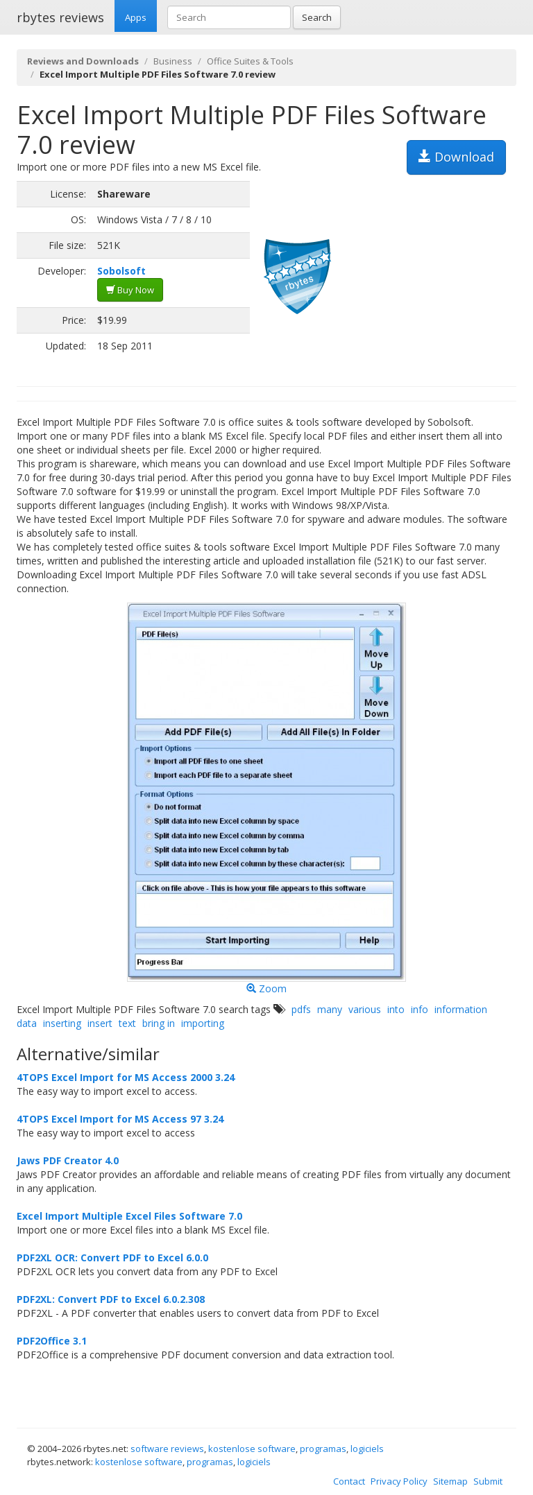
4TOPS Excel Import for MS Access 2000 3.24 (126, 1077)
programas (323, 1448)
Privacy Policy (399, 1481)
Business (172, 61)
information (460, 1009)
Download (456, 156)
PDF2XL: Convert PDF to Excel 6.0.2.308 (111, 1299)
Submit (487, 1481)
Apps (135, 17)
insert (99, 1023)
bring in (158, 1023)
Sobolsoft (121, 270)
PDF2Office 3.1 (52, 1340)
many (329, 1009)
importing (202, 1023)
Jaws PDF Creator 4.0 (68, 1160)
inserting (62, 1023)
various (364, 1009)
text (127, 1023)
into (396, 1009)
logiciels (367, 1448)
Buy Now (130, 290)
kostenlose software (252, 1448)
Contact (349, 1481)
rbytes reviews (60, 17)
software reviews (167, 1448)
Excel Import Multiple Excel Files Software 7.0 (129, 1215)
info (419, 1009)
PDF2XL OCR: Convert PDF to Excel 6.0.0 (112, 1257)
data (27, 1023)
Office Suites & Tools (250, 61)
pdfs (301, 1009)
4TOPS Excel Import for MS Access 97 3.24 (120, 1118)
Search (317, 17)
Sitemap (450, 1481)
